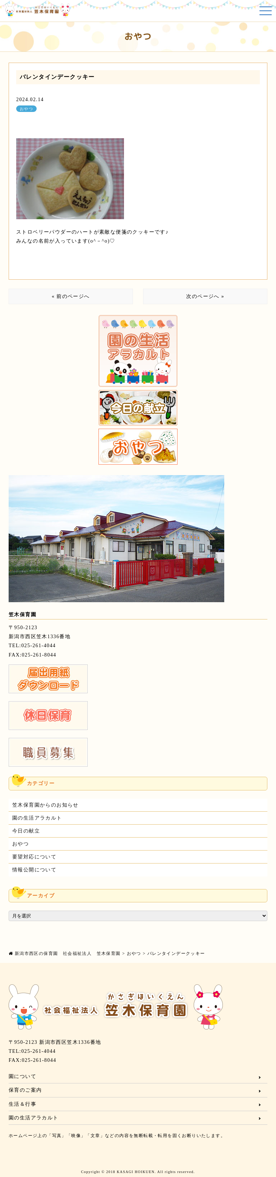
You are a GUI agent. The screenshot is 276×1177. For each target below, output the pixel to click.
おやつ (26, 109)
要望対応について (34, 857)
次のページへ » (205, 296)
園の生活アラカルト (37, 818)
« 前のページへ (71, 296)
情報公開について (34, 869)
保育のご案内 (25, 1090)
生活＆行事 (22, 1104)
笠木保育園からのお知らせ (45, 805)
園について (22, 1076)
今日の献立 (26, 831)
